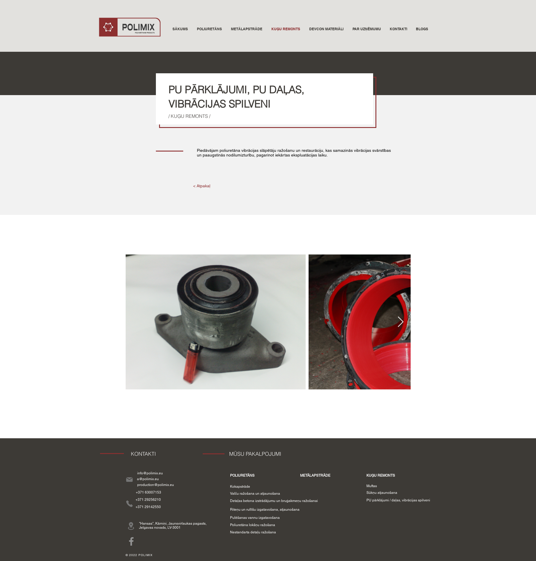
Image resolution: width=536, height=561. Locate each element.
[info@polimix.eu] (150, 473)
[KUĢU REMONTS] (380, 475)
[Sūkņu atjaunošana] (381, 492)
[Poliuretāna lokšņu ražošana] (252, 525)
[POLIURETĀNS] (242, 475)
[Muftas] (371, 486)
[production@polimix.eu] (155, 485)
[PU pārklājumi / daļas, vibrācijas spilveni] (398, 500)
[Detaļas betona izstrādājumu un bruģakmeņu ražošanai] (274, 501)
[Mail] (129, 479)
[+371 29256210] (148, 499)
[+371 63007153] (148, 492)
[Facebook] (131, 541)
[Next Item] (400, 322)
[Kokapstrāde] (240, 486)
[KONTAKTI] (143, 454)
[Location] (131, 525)
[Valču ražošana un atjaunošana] (255, 493)
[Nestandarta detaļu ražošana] (253, 532)
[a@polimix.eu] (148, 479)
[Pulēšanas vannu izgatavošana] (255, 517)
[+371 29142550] (148, 507)
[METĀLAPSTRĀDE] (315, 475)
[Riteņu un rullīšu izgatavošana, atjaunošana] (265, 509)
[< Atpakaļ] (201, 186)
